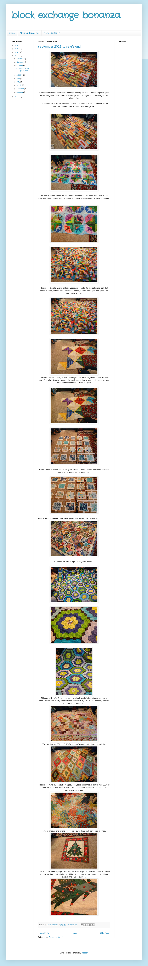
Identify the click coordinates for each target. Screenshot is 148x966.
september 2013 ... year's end (59, 46)
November (21, 62)
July (18, 78)
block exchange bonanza (66, 15)
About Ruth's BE (52, 33)
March (19, 85)
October (20, 65)
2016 (17, 45)
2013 (17, 56)
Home (12, 33)
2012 (17, 97)
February (20, 89)
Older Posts (104, 933)
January (20, 92)
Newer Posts (44, 933)
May (18, 82)
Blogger (84, 953)
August (20, 75)
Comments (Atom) (56, 937)
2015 (17, 49)
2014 (17, 52)
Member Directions (29, 33)
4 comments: (73, 925)
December (21, 59)
